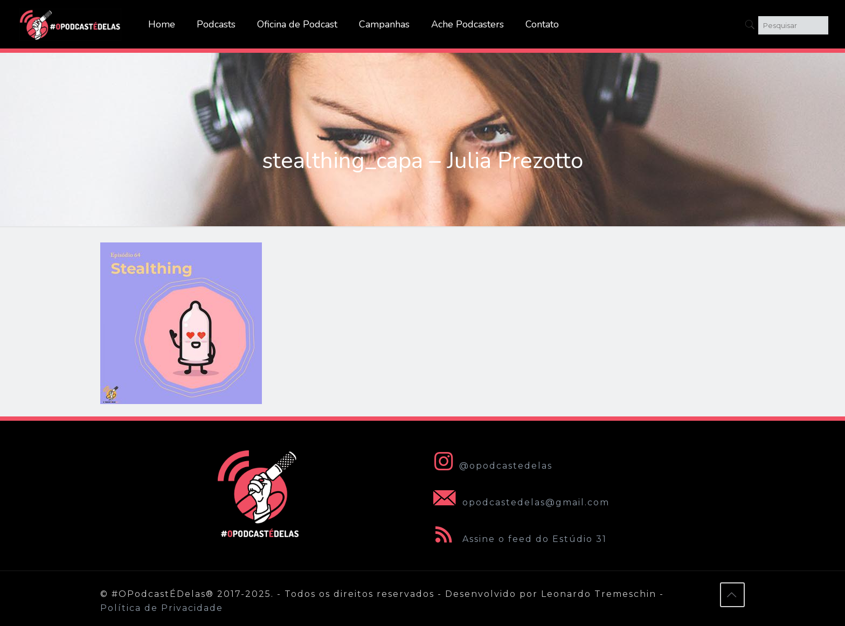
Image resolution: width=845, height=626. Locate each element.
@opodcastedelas (490, 466)
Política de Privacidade (161, 608)
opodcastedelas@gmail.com (519, 502)
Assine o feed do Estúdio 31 (518, 539)
